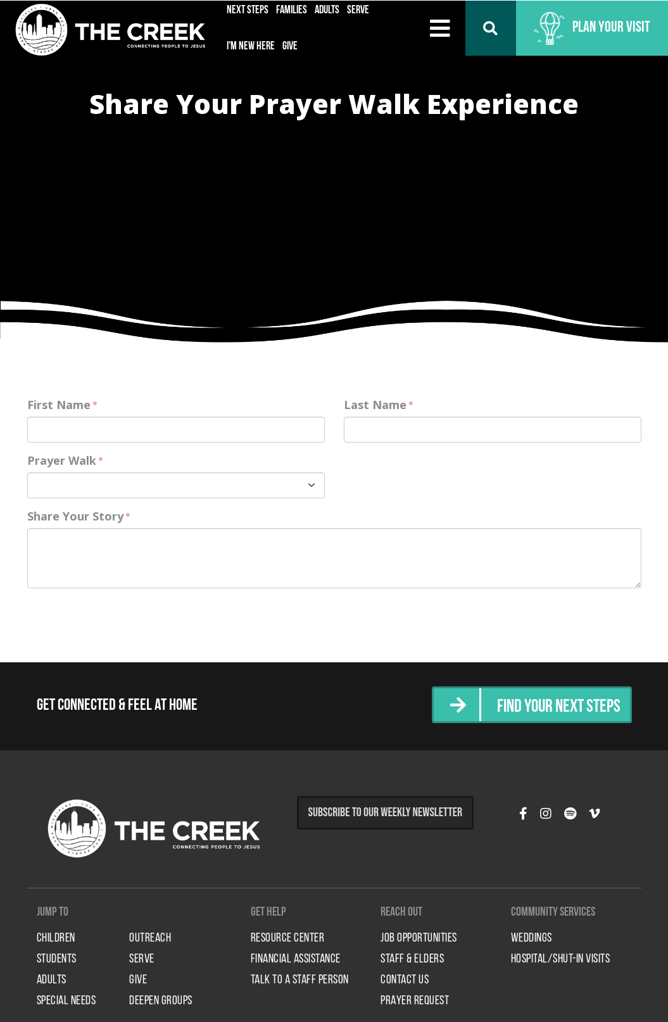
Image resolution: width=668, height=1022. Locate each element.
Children (56, 938)
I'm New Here (251, 47)
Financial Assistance (296, 959)
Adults (51, 980)
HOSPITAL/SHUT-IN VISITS (560, 959)
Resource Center (288, 938)
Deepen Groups (160, 1001)
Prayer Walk (61, 460)
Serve (141, 959)
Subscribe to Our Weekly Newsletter (385, 812)
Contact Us (405, 980)
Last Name (375, 404)
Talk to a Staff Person (300, 980)
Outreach (150, 938)
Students (57, 959)
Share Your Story (75, 516)
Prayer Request (415, 1001)
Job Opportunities (419, 938)
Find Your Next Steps (555, 706)
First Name (59, 404)
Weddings (531, 938)
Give (290, 47)
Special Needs (66, 1001)
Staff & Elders (412, 959)
